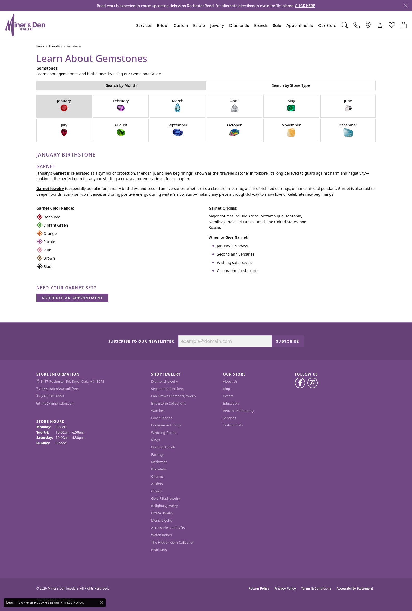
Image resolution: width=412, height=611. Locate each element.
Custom (181, 25)
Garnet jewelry (50, 188)
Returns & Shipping (238, 410)
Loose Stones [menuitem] (161, 418)
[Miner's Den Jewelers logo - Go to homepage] (25, 25)
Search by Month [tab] (121, 85)
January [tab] (64, 105)
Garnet (59, 173)
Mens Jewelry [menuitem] (161, 520)
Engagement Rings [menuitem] (166, 425)
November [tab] (291, 130)
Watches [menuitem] (157, 410)
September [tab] (177, 130)
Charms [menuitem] (157, 476)
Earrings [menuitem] (157, 454)
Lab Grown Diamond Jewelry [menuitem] (173, 396)
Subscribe (287, 341)
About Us (230, 381)
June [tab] (348, 105)
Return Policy (259, 588)
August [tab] (120, 130)
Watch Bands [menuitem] (161, 535)
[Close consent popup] (101, 602)
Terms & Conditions (316, 588)
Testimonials (233, 425)
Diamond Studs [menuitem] (163, 447)
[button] (345, 25)
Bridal (162, 25)
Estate (199, 25)
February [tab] (121, 105)
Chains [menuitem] (156, 491)
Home (40, 46)
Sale (277, 25)
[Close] (405, 5)
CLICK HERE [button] (305, 5)
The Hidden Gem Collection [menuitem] (173, 542)
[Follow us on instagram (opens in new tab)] (312, 383)
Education (55, 46)
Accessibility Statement (355, 588)
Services (144, 25)
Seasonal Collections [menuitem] (167, 388)
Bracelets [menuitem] (158, 469)
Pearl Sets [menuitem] (159, 549)
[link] (356, 25)
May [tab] (291, 105)
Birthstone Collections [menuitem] (168, 403)
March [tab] (177, 105)
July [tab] (64, 130)
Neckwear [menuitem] (159, 461)
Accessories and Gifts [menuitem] (168, 527)
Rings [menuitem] (155, 439)
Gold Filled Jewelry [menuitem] (165, 498)
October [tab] (234, 130)
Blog (226, 388)
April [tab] (234, 105)
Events (228, 396)
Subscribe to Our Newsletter (141, 341)
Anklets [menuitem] (157, 483)
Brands (261, 25)
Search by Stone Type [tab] (291, 85)
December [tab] (348, 130)
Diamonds (239, 25)
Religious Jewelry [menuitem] (164, 505)
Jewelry (217, 25)
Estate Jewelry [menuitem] (162, 513)
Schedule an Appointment (72, 297)
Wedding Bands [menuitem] (163, 432)
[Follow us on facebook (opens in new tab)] (300, 383)
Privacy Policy (285, 588)
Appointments (299, 25)
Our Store (327, 25)
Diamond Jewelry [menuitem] (164, 381)
